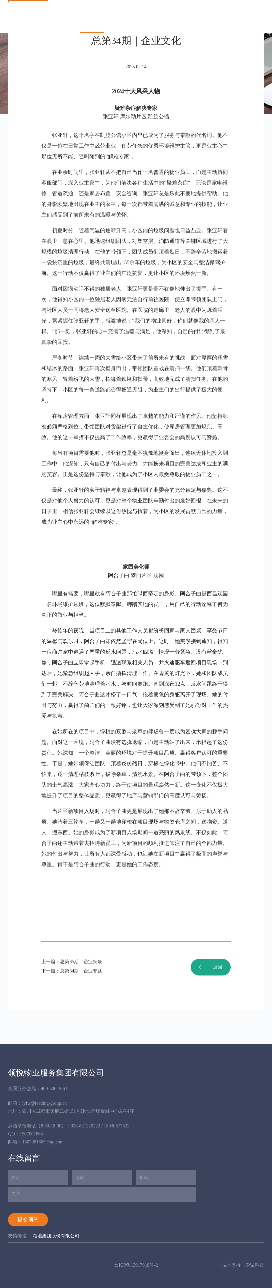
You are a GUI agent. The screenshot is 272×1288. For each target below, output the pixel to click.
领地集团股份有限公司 (56, 1235)
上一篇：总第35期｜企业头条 (71, 961)
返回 (210, 967)
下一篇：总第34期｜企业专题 (71, 970)
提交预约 (28, 1219)
